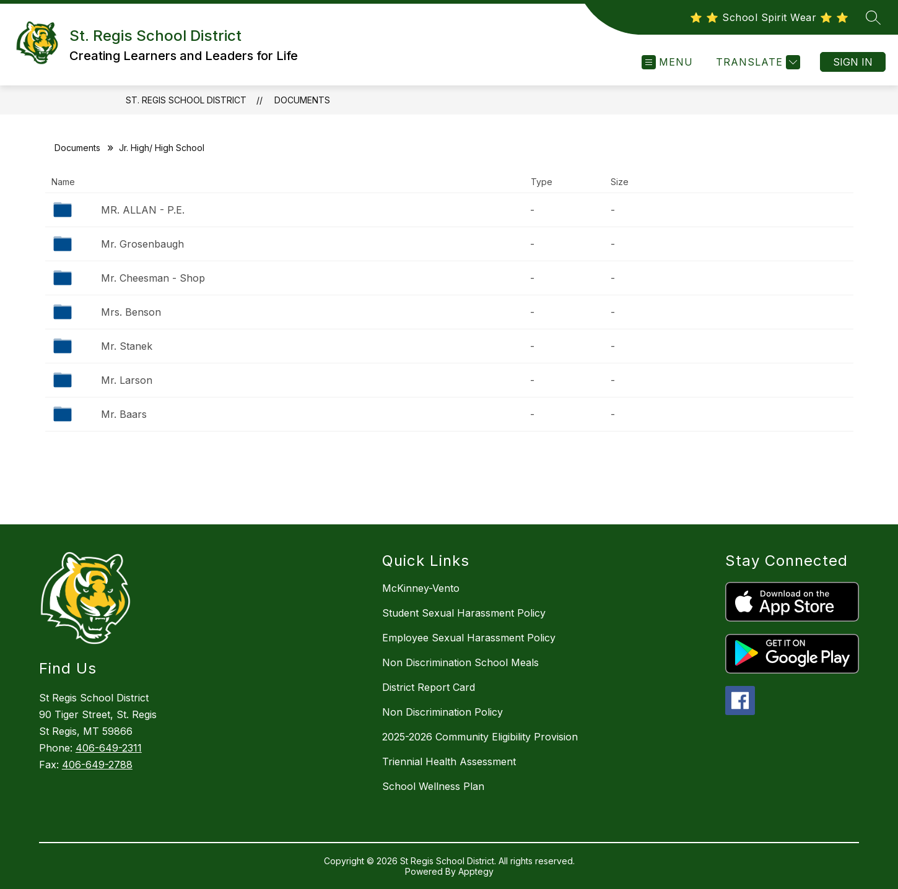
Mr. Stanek (126, 346)
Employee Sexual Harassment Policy (469, 637)
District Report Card (428, 687)
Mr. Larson (126, 380)
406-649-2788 (97, 764)
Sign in (853, 62)
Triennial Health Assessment (449, 761)
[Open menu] (667, 62)
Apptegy (476, 871)
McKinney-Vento (421, 588)
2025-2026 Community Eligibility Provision (480, 737)
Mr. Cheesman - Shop (153, 278)
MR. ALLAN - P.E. (143, 210)
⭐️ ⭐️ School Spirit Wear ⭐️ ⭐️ (769, 17)
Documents (302, 100)
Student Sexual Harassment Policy (464, 613)
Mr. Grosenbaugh (142, 244)
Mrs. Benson (131, 312)
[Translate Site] (756, 62)
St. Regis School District (186, 100)
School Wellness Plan (433, 786)
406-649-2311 (109, 748)
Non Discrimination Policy (442, 712)
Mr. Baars (124, 414)
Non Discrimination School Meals (460, 662)
